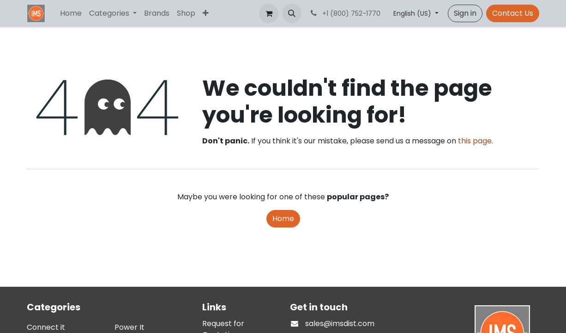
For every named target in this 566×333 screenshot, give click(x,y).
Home (283, 218)
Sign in (465, 13)
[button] (291, 13)
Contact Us (512, 13)
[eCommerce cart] (268, 13)
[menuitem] (70, 13)
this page (475, 141)
